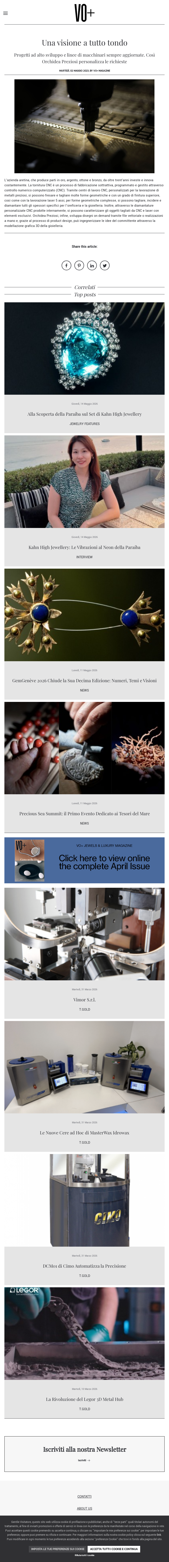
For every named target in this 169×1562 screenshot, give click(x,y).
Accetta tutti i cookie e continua (114, 1549)
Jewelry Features (85, 424)
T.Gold (84, 1009)
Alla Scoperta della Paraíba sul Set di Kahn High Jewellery (85, 414)
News (84, 690)
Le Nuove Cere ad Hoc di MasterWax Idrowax (84, 1132)
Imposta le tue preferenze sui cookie (57, 1549)
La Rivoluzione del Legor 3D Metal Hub (84, 1399)
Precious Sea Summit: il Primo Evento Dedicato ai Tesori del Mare (84, 813)
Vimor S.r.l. (84, 999)
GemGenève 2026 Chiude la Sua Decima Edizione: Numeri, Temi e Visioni (84, 680)
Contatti (84, 1496)
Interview (84, 557)
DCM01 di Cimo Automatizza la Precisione (84, 1266)
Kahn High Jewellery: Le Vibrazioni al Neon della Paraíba (84, 547)
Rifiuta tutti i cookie (84, 1555)
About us (84, 1508)
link (159, 1535)
